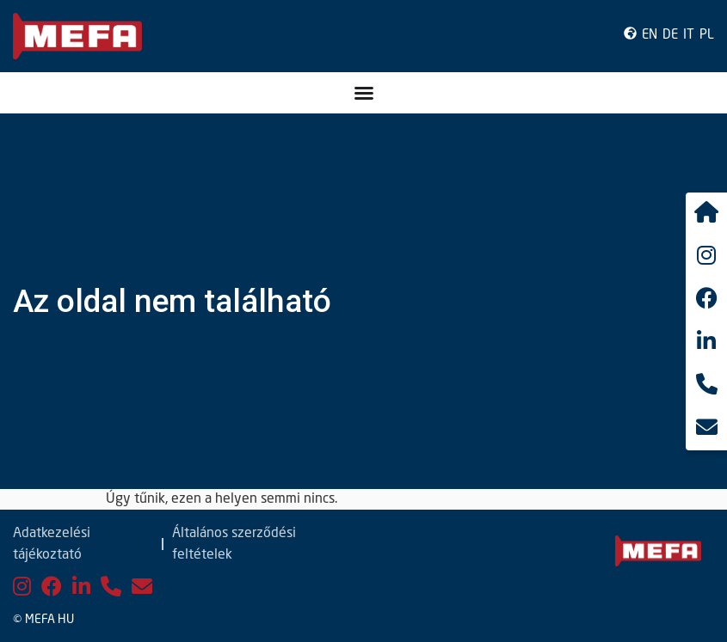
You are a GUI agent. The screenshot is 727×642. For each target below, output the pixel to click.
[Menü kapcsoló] (364, 93)
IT (688, 35)
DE (670, 35)
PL (706, 35)
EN (649, 35)
